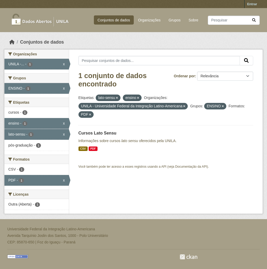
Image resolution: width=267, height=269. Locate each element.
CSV (83, 148)
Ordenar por (184, 76)
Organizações (149, 20)
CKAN (188, 257)
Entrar (252, 4)
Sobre (193, 20)
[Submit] (254, 20)
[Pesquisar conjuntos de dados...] (234, 20)
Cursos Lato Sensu (97, 133)
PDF (93, 148)
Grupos (175, 20)
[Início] (12, 42)
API (164, 166)
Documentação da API (191, 166)
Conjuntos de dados (114, 20)
